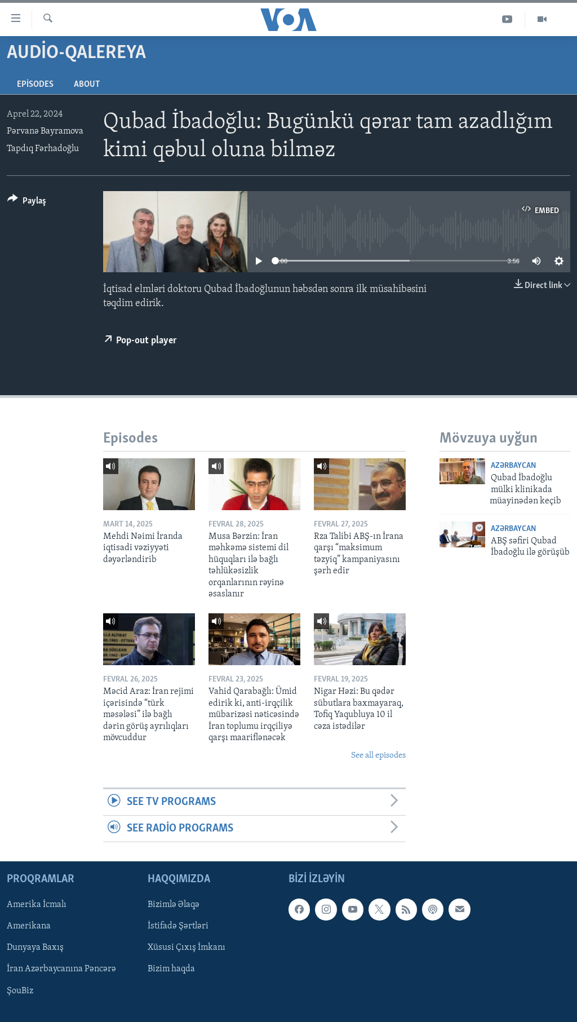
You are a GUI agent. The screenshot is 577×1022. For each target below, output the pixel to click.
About (87, 84)
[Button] (26, 202)
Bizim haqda (171, 969)
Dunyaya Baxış (35, 948)
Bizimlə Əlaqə (173, 905)
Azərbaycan (513, 466)
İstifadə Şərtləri (178, 926)
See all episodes (378, 755)
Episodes (35, 84)
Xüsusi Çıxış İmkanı (186, 948)
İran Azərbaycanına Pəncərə (61, 969)
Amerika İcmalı (36, 905)
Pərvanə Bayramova (45, 131)
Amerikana (29, 926)
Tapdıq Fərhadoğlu (43, 148)
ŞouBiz (20, 991)
